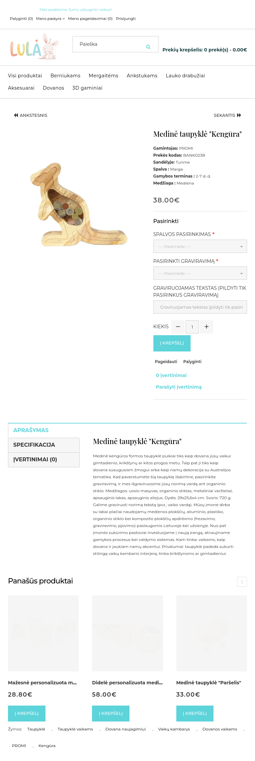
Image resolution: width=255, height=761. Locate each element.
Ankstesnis (33, 115)
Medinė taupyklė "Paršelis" (208, 674)
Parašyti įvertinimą (176, 380)
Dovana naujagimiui (126, 722)
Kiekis (161, 325)
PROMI (19, 738)
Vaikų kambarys (174, 722)
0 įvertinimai (168, 373)
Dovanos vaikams (220, 722)
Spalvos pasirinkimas (182, 233)
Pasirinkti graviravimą (184, 260)
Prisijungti (120, 18)
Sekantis (225, 115)
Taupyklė (36, 722)
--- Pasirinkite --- (175, 245)
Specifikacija (34, 436)
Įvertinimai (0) (35, 451)
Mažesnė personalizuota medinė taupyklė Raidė (66, 674)
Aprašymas (30, 422)
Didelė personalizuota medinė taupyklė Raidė (147, 674)
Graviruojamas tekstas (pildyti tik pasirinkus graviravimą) (199, 290)
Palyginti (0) (21, 18)
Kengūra (47, 738)
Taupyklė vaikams (75, 722)
